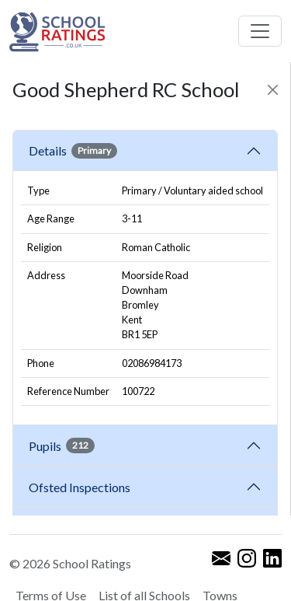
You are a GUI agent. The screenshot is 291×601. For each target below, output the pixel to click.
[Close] (273, 90)
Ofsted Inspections (82, 487)
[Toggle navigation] (260, 31)
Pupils (62, 445)
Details (73, 151)
